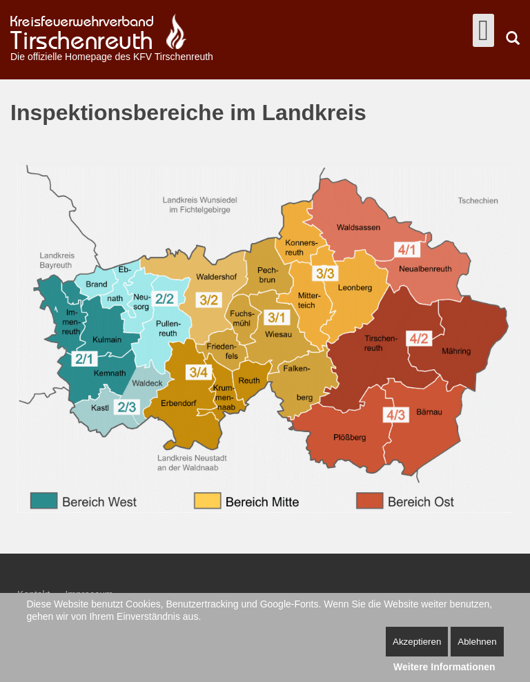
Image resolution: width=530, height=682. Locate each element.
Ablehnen (477, 641)
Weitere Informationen (444, 666)
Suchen (513, 38)
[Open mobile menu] (483, 30)
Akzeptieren (417, 641)
